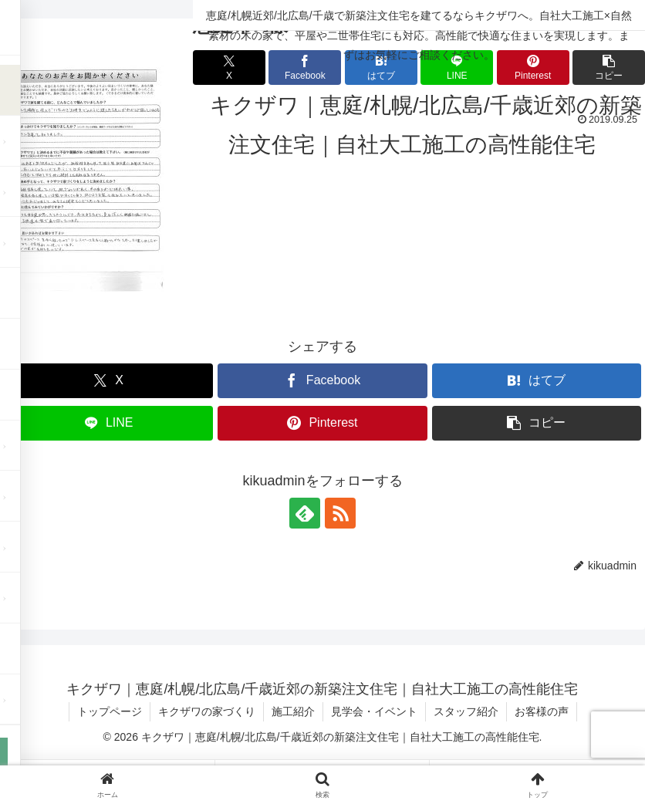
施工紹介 (293, 711)
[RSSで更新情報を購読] (340, 513)
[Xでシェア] (108, 380)
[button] (536, 423)
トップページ (109, 711)
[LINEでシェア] (108, 423)
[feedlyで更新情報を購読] (304, 513)
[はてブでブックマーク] (536, 380)
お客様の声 (542, 711)
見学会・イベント (374, 711)
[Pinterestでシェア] (322, 423)
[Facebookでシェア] (322, 380)
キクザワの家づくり (206, 711)
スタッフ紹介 (466, 711)
